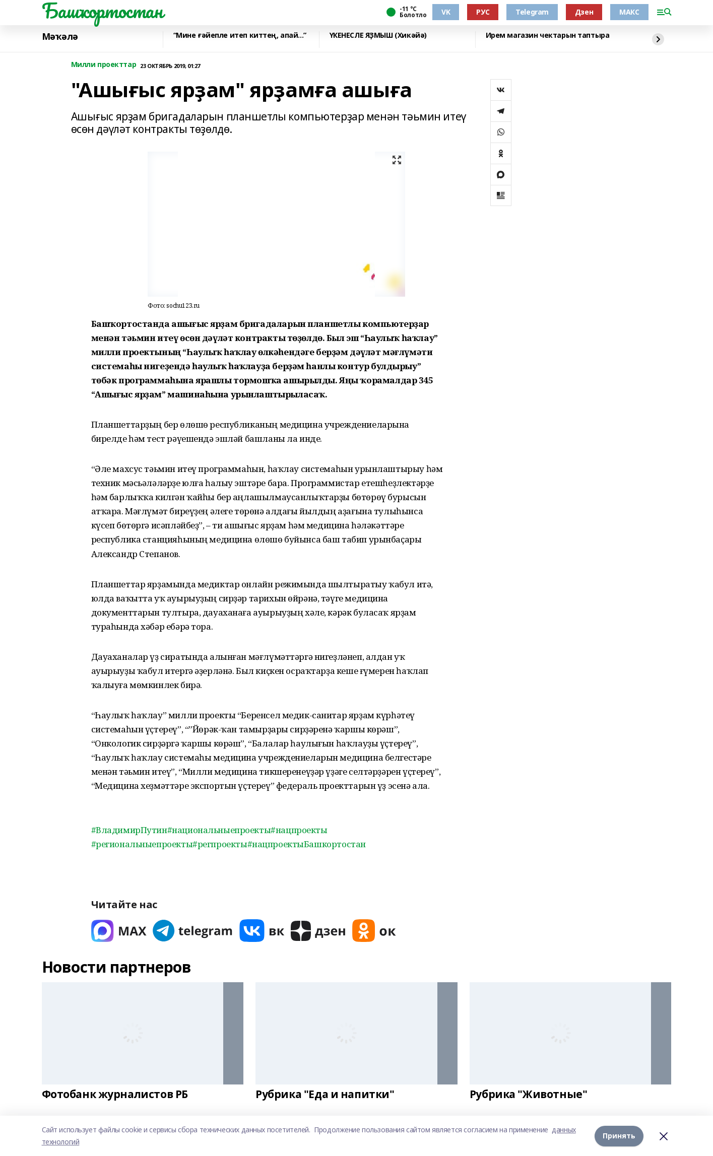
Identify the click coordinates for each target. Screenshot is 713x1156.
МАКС (629, 12)
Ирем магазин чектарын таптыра (548, 35)
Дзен (584, 12)
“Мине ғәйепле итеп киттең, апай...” (239, 35)
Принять (619, 1135)
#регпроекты (219, 844)
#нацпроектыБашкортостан (306, 844)
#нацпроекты (299, 830)
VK (445, 12)
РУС (482, 12)
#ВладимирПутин (129, 830)
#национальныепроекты (219, 830)
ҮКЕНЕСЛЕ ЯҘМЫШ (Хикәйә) (378, 35)
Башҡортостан (102, 11)
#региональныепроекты (142, 844)
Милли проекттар (104, 64)
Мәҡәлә (60, 36)
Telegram (532, 12)
